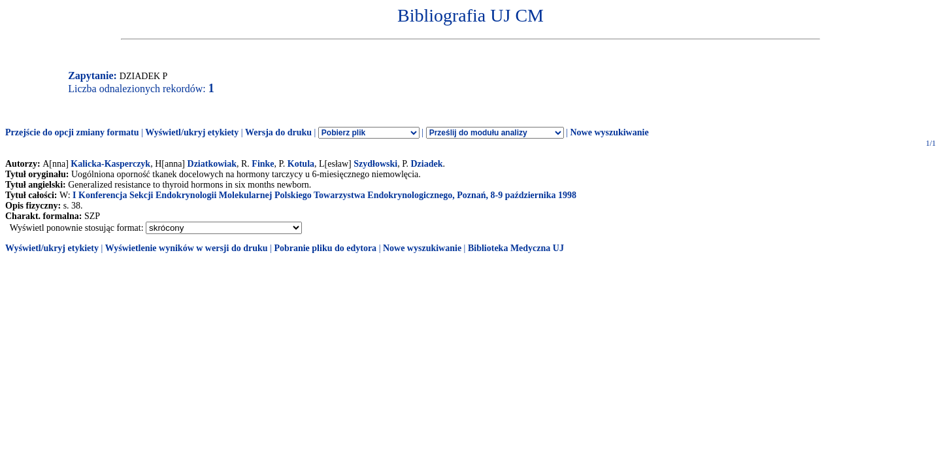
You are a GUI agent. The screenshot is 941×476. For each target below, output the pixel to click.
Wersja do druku (278, 132)
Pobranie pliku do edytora (325, 248)
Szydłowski (375, 164)
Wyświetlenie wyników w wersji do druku (186, 248)
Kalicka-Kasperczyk (110, 164)
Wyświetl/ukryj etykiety (192, 132)
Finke (263, 164)
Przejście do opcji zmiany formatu (72, 132)
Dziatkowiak (212, 164)
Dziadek (426, 164)
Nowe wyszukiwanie (609, 132)
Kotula (301, 164)
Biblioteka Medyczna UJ (516, 248)
